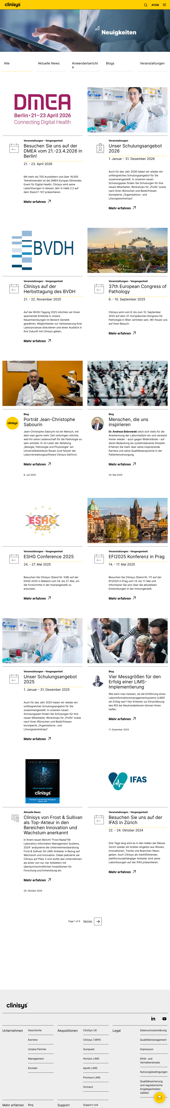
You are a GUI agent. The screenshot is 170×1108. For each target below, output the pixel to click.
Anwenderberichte (85, 65)
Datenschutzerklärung (153, 1030)
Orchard (88, 1086)
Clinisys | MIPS (92, 1039)
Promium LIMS (91, 1077)
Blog (31, 1104)
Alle (7, 63)
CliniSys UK (90, 1030)
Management (36, 1058)
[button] (146, 5)
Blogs (110, 63)
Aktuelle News (49, 63)
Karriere (33, 1039)
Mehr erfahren (37, 202)
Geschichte (35, 1030)
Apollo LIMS (90, 1068)
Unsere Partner (37, 1049)
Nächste (87, 921)
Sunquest (88, 1049)
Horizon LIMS (91, 1058)
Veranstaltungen (152, 63)
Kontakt (32, 1068)
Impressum (146, 1049)
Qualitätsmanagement (153, 1039)
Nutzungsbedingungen (154, 1071)
